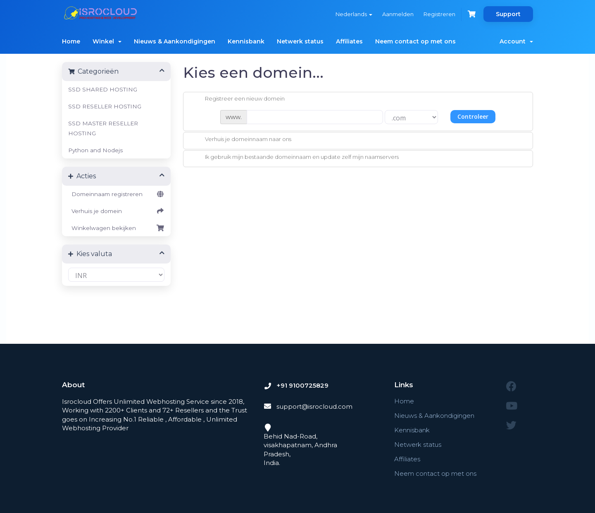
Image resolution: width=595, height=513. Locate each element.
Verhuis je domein (116, 211)
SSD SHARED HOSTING (102, 89)
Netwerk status (300, 41)
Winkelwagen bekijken (116, 228)
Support (508, 14)
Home (71, 41)
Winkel (107, 41)
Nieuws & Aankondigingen (174, 41)
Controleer (472, 116)
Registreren (439, 14)
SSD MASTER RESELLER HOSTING (103, 128)
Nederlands (354, 14)
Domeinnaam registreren (116, 194)
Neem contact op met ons (415, 41)
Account (516, 41)
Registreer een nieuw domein (238, 99)
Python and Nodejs (95, 150)
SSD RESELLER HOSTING (104, 106)
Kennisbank (246, 41)
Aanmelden (398, 14)
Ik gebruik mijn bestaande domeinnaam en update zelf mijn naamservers (295, 157)
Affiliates (349, 41)
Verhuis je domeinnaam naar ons (241, 139)
